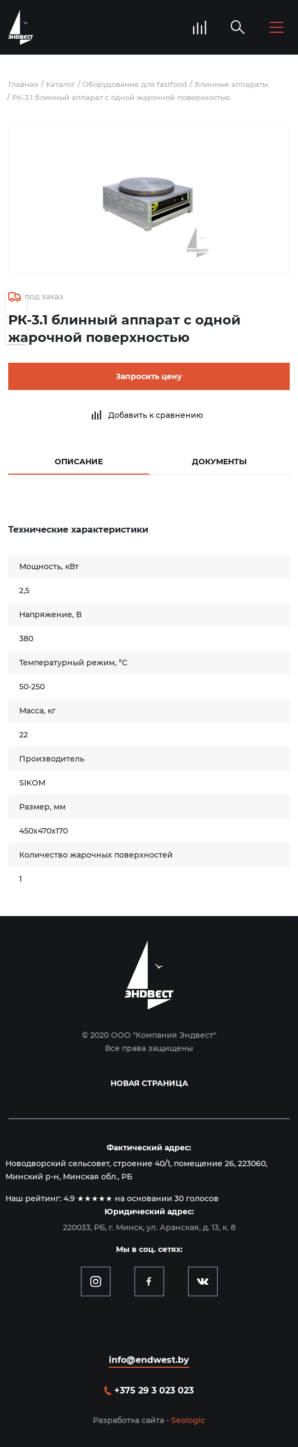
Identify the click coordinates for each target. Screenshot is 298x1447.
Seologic (188, 1420)
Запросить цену (149, 376)
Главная (23, 84)
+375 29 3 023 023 (154, 1390)
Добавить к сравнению (155, 415)
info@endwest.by (149, 1360)
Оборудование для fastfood (135, 84)
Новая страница (149, 1083)
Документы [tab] (219, 461)
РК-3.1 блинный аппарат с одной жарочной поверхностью (121, 97)
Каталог (60, 84)
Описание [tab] (79, 461)
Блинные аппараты (231, 84)
